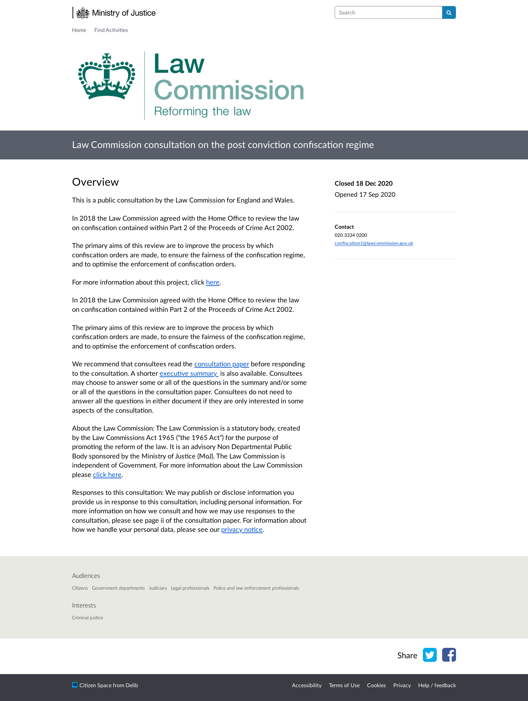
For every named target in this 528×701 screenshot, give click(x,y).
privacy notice (242, 529)
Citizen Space (95, 685)
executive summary (189, 373)
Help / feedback (437, 685)
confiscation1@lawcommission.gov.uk (374, 243)
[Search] (449, 12)
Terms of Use (344, 685)
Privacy (402, 685)
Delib (132, 685)
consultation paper (221, 364)
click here (107, 474)
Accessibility (307, 685)
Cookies (376, 685)
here (213, 282)
